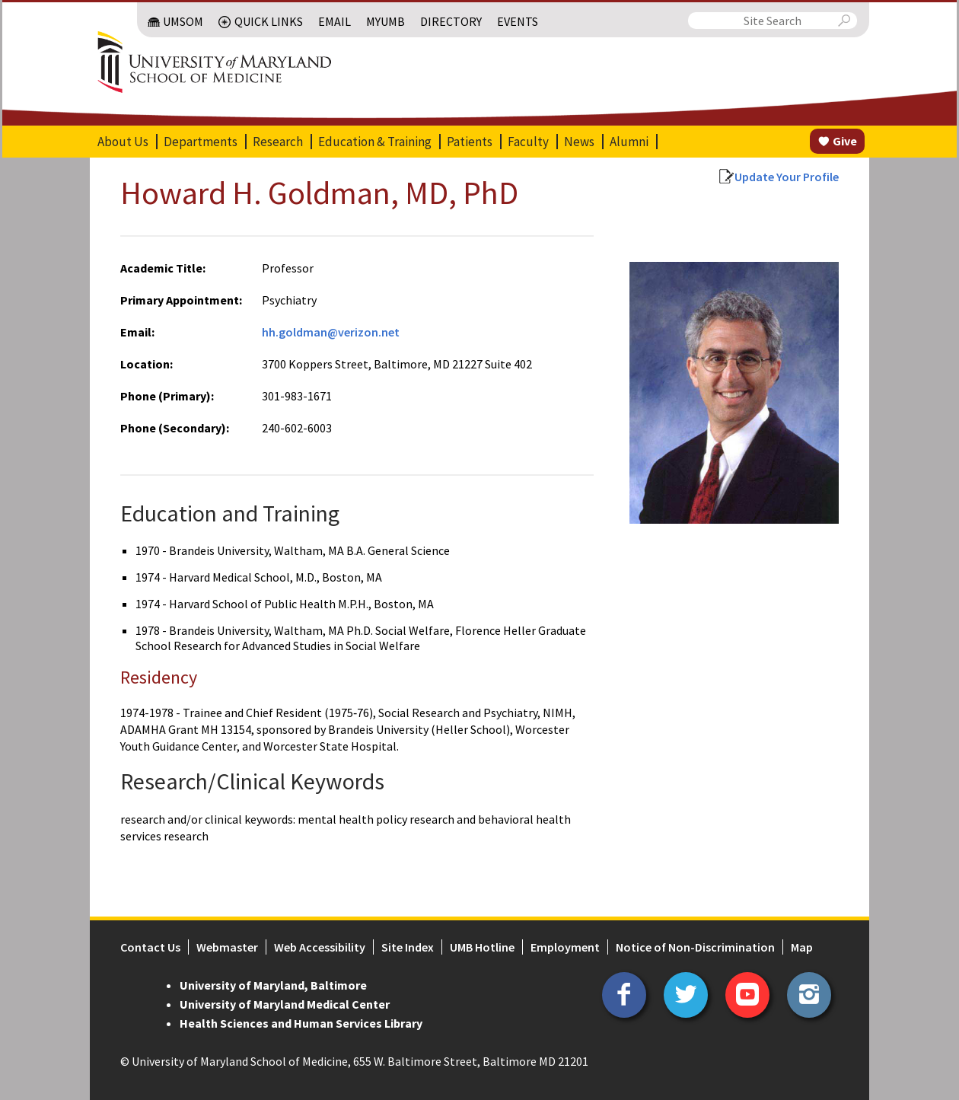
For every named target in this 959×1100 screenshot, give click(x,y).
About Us (122, 141)
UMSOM (183, 21)
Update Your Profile (786, 176)
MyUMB (385, 21)
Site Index (407, 947)
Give (845, 140)
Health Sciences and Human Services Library (301, 1023)
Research (278, 141)
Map (802, 947)
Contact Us (150, 947)
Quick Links (268, 21)
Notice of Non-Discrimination (695, 947)
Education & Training (375, 141)
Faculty (528, 141)
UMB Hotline (482, 947)
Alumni (629, 141)
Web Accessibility (319, 947)
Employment (565, 947)
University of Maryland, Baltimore (273, 985)
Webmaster (227, 947)
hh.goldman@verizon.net (331, 332)
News (579, 141)
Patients (469, 141)
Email (334, 21)
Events (517, 21)
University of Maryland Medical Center (285, 1004)
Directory (451, 21)
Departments (200, 141)
